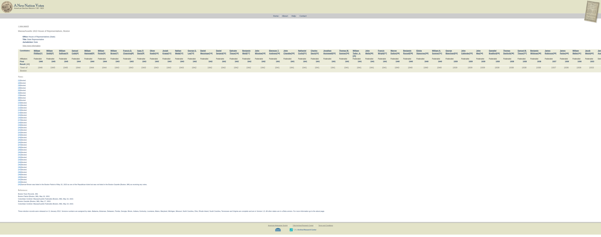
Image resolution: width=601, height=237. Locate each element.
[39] (554, 53)
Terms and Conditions (325, 225)
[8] (132, 53)
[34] (481, 53)
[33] (471, 53)
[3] (67, 53)
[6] (104, 53)
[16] (237, 53)
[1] (41, 53)
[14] (210, 53)
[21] (305, 53)
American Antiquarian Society (278, 225)
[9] (143, 53)
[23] (334, 53)
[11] (169, 53)
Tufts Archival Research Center (303, 225)
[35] (498, 53)
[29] (411, 53)
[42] (592, 53)
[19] (278, 53)
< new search (23, 26)
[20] (292, 53)
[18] (263, 53)
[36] (512, 53)
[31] (440, 53)
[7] (117, 53)
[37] (525, 53)
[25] (354, 56)
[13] (192, 53)
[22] (317, 53)
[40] (567, 53)
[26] (371, 53)
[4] (77, 53)
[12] (181, 53)
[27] (385, 53)
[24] (347, 53)
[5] (93, 53)
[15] (224, 53)
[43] (28, 64)
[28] (398, 53)
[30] (426, 53)
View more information (31, 46)
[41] (579, 53)
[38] (539, 53)
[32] (456, 53)
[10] (157, 53)
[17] (248, 53)
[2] (52, 53)
